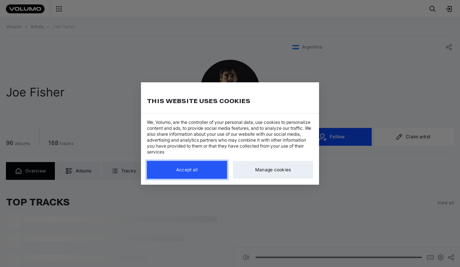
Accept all (187, 169)
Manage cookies (273, 169)
